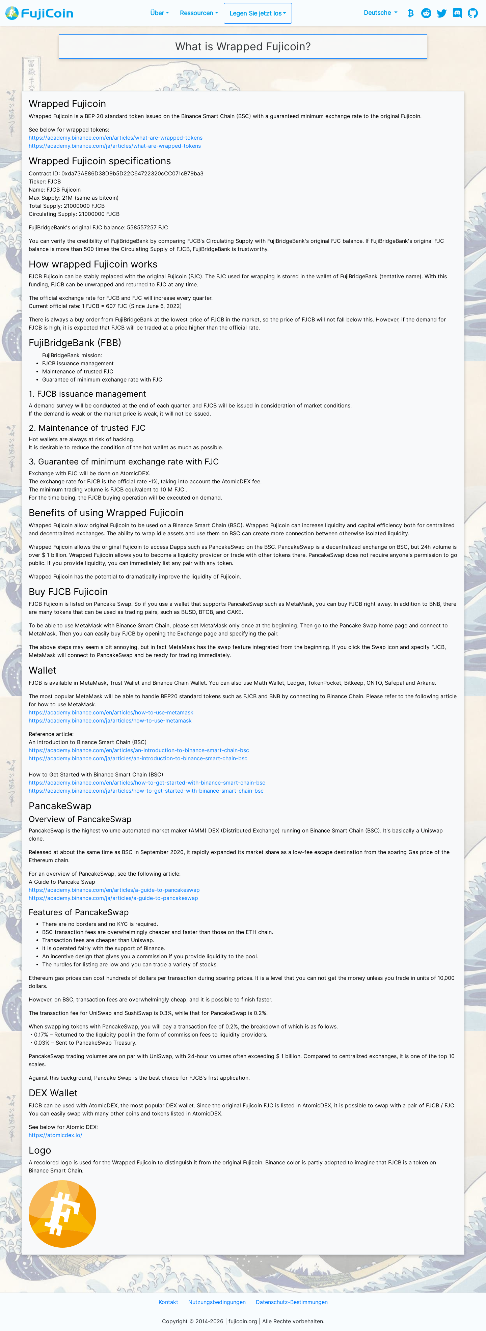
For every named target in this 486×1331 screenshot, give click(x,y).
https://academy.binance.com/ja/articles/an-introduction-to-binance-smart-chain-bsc (138, 758)
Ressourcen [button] (196, 13)
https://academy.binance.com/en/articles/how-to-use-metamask (111, 712)
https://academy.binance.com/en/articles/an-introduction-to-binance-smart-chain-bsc (139, 750)
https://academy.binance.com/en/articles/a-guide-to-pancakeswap (114, 890)
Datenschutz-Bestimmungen (292, 1302)
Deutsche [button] (378, 12)
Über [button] (157, 13)
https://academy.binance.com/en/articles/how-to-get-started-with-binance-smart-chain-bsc (147, 783)
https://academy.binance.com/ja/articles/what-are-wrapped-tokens (115, 146)
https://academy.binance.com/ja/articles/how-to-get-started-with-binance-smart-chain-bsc (146, 791)
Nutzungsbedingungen (217, 1302)
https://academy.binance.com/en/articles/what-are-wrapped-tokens (115, 138)
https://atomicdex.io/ (55, 1135)
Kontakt (168, 1302)
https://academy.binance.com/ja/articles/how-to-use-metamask (110, 720)
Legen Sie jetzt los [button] (255, 13)
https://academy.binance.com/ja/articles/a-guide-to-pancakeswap (113, 898)
